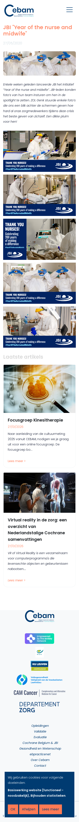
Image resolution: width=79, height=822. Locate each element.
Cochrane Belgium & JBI (40, 743)
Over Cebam (40, 760)
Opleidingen (40, 726)
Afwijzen (28, 809)
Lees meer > (17, 461)
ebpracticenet (40, 754)
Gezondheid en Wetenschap (40, 748)
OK (13, 809)
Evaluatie (40, 737)
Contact (40, 766)
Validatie (40, 731)
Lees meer (50, 809)
